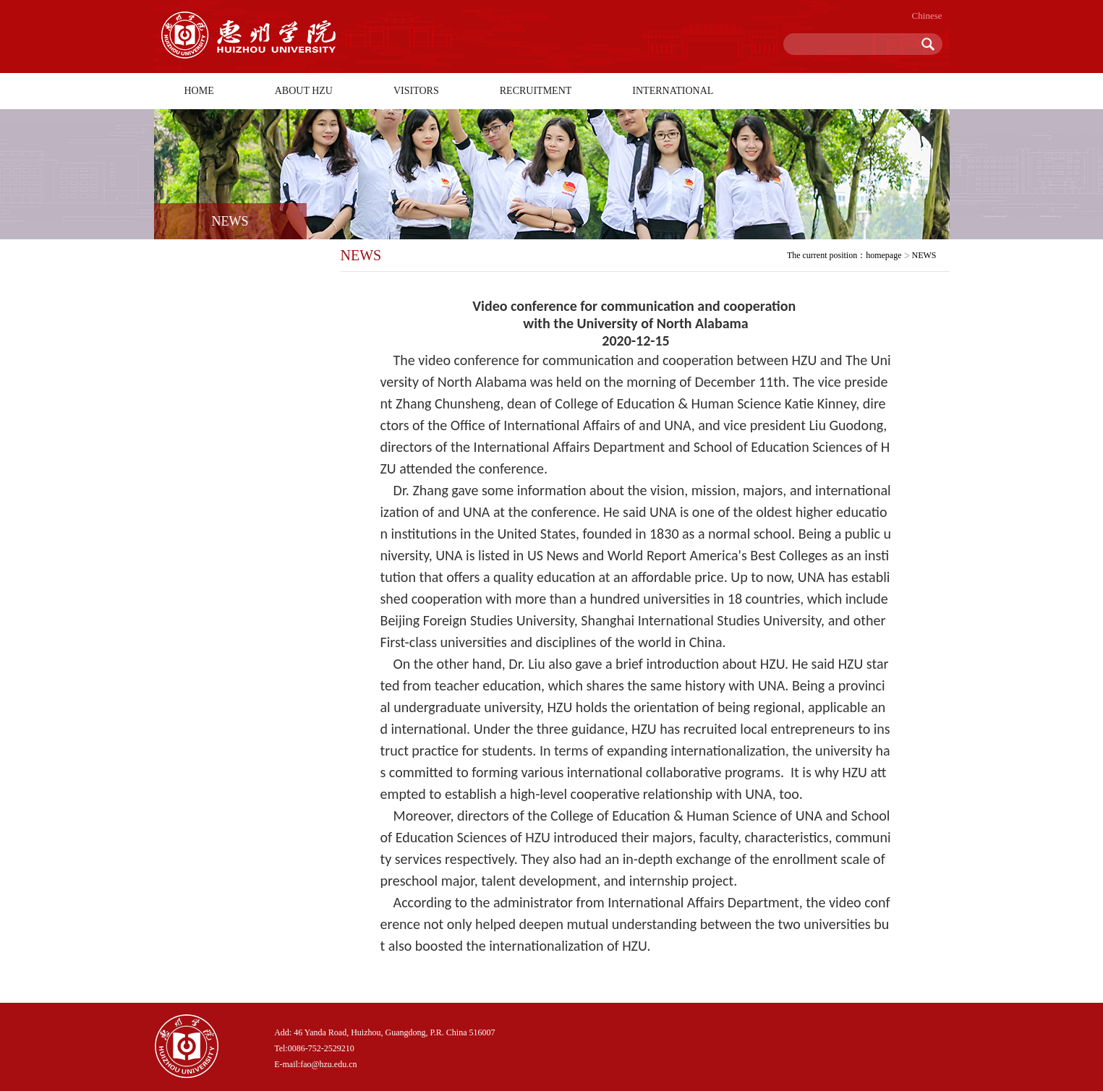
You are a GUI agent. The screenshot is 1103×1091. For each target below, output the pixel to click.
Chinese (927, 15)
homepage (883, 255)
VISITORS (416, 90)
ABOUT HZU (304, 90)
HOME (199, 90)
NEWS (924, 255)
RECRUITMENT (536, 90)
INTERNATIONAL (672, 90)
